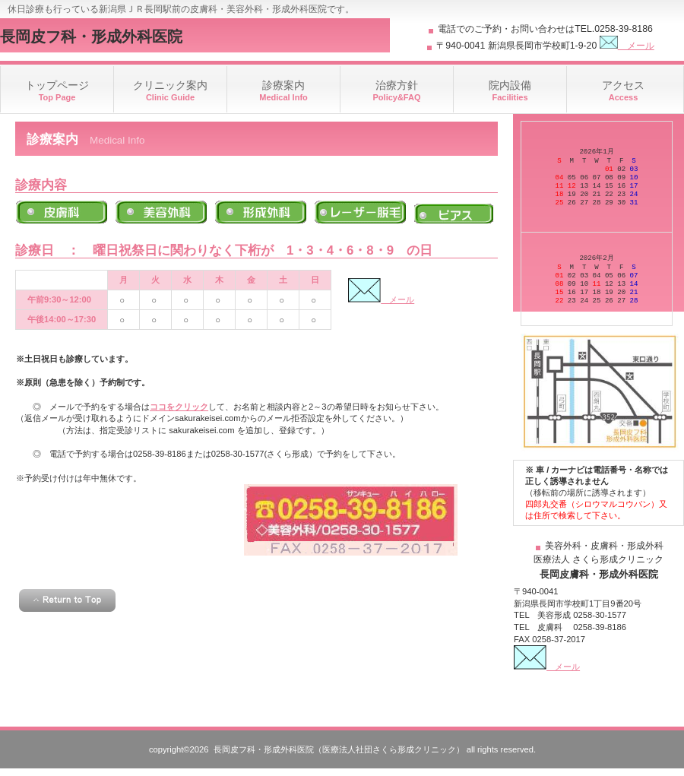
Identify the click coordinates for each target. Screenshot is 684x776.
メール (627, 45)
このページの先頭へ (67, 600)
